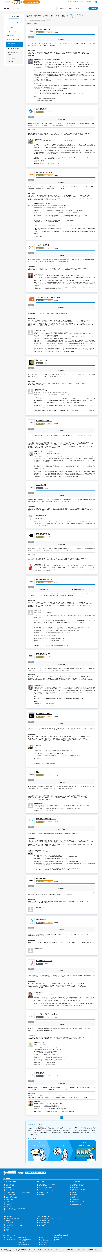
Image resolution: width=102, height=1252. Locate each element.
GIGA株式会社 (41, 919)
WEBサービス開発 (10, 1184)
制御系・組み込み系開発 (11, 1198)
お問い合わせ (44, 1242)
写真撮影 (8, 1227)
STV (37, 772)
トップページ (9, 1237)
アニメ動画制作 (9, 1222)
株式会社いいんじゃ (43, 29)
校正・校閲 (10, 62)
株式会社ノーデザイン (44, 713)
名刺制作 (74, 1196)
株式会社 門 (40, 1073)
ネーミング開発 (11, 58)
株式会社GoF (41, 878)
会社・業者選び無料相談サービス (28, 1239)
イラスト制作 (75, 1194)
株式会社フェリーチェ (44, 960)
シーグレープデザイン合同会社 (47, 1014)
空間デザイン (75, 1198)
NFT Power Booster (60, 1241)
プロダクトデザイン (76, 1204)
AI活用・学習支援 (43, 1186)
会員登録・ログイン (10, 1239)
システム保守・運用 (10, 1194)
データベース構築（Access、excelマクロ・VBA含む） (18, 1192)
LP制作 (7, 1201)
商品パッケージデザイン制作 (78, 1191)
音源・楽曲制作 (9, 1224)
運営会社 (43, 1237)
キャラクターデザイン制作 (78, 1201)
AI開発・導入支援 (10, 1189)
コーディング (9, 1206)
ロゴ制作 (74, 1192)
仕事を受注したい (90, 2)
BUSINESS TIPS (58, 1237)
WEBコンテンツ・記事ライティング (15, 53)
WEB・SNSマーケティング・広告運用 (47, 1184)
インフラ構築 (9, 1196)
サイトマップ (44, 1244)
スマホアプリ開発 (10, 1191)
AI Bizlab (57, 1239)
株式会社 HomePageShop (46, 819)
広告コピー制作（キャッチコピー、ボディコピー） (19, 4)
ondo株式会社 (41, 485)
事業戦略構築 (42, 1194)
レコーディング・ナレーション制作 (14, 1226)
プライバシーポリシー (82, 1249)
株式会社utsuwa (42, 360)
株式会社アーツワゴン (44, 420)
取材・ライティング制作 (13, 49)
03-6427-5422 (18, 2)
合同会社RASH (41, 109)
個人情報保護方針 (45, 1241)
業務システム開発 (10, 1186)
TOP (5, 4)
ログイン (82, 2)
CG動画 (7, 1229)
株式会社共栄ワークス (44, 579)
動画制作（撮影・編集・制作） (13, 1219)
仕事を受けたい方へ (24, 1244)
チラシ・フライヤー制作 (77, 1186)
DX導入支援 (8, 1187)
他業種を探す (76, 2)
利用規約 (43, 1239)
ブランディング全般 (43, 1189)
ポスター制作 (75, 1187)
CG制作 (73, 1203)
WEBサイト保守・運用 (11, 1210)
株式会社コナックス (43, 654)
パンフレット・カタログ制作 (79, 1184)
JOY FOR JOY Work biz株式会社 (48, 297)
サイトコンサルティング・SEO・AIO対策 (15, 1208)
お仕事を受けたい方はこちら (35, 1173)
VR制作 (7, 1231)
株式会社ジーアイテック (45, 172)
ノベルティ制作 (75, 1199)
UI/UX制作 (8, 1204)
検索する (93, 8)
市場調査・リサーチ (43, 1192)
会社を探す (69, 2)
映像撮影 (8, 1220)
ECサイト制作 (9, 1203)
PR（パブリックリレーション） (46, 1191)
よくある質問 (23, 1241)
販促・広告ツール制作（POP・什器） (81, 1189)
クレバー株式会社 (42, 245)
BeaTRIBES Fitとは (61, 2)
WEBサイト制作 (9, 1199)
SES (6, 1211)
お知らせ (22, 1242)
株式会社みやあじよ (43, 534)
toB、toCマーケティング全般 (45, 1187)
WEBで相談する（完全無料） (31, 2)
